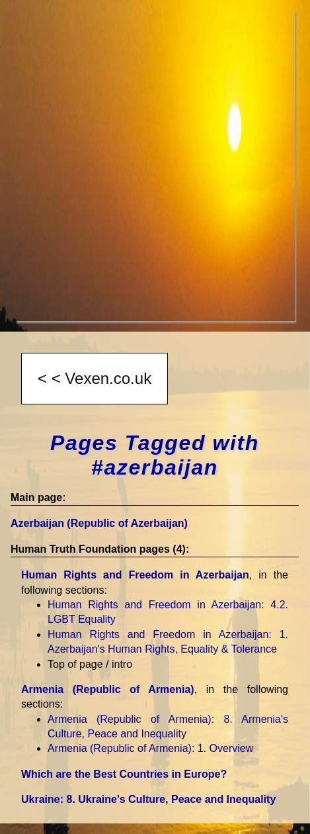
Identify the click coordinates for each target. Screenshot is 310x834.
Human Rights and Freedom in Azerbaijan (135, 574)
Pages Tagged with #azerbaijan (154, 455)
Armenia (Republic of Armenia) (107, 689)
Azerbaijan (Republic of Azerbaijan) (99, 523)
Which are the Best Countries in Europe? (124, 774)
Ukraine (148, 799)
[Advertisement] (155, 166)
